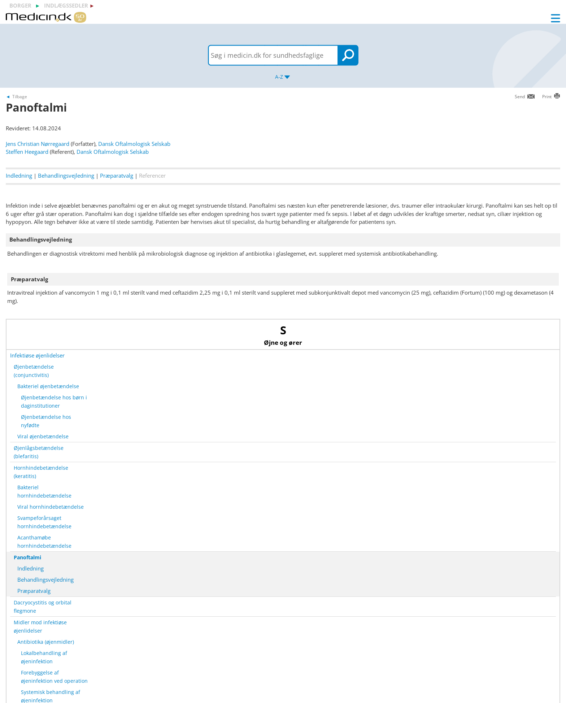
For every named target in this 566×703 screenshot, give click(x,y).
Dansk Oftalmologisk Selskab (134, 143)
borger (20, 5)
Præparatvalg (116, 175)
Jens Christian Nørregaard (37, 143)
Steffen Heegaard (27, 151)
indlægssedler (66, 5)
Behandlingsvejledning (66, 175)
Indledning (19, 175)
